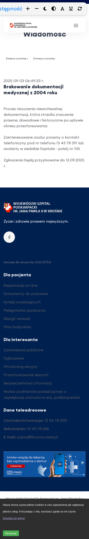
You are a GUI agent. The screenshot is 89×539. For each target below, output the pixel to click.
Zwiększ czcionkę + (17, 58)
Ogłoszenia (14, 358)
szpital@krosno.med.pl (37, 437)
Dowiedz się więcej (14, 518)
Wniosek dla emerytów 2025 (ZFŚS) (27, 262)
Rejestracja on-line (20, 285)
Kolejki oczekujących (22, 302)
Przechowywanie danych (26, 374)
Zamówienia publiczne (23, 349)
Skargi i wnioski (17, 318)
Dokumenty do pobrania (26, 293)
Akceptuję (11, 533)
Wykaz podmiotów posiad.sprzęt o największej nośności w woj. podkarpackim (42, 394)
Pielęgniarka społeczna (24, 310)
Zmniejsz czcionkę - (44, 58)
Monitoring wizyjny (20, 366)
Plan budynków (17, 326)
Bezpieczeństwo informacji (28, 383)
